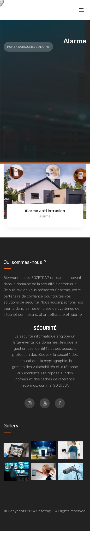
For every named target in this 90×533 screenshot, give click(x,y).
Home (11, 46)
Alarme (44, 216)
